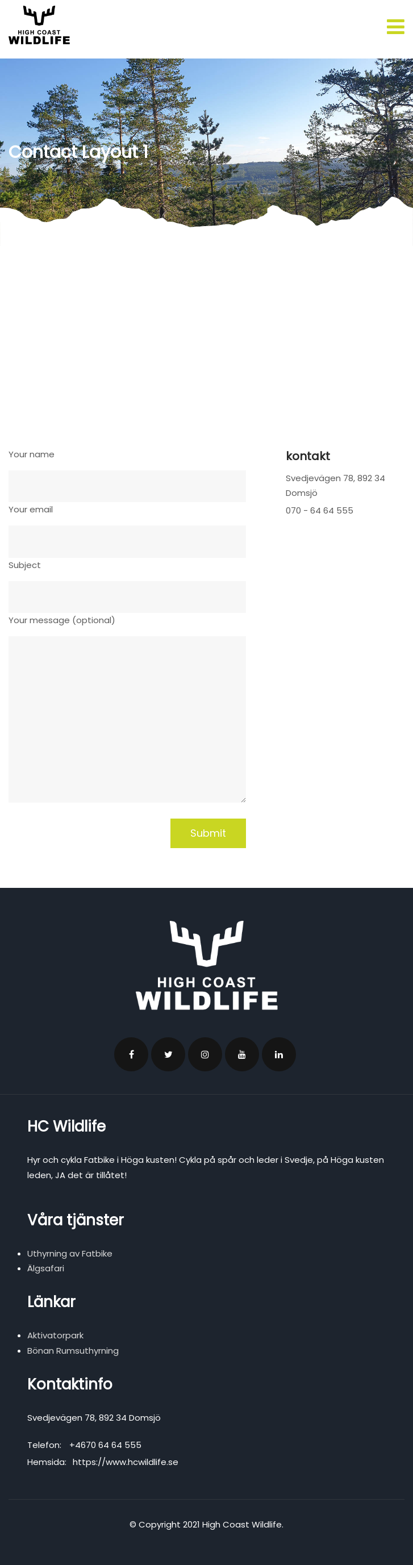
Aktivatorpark (55, 1335)
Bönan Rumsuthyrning (73, 1351)
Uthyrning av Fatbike (69, 1253)
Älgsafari (45, 1268)
